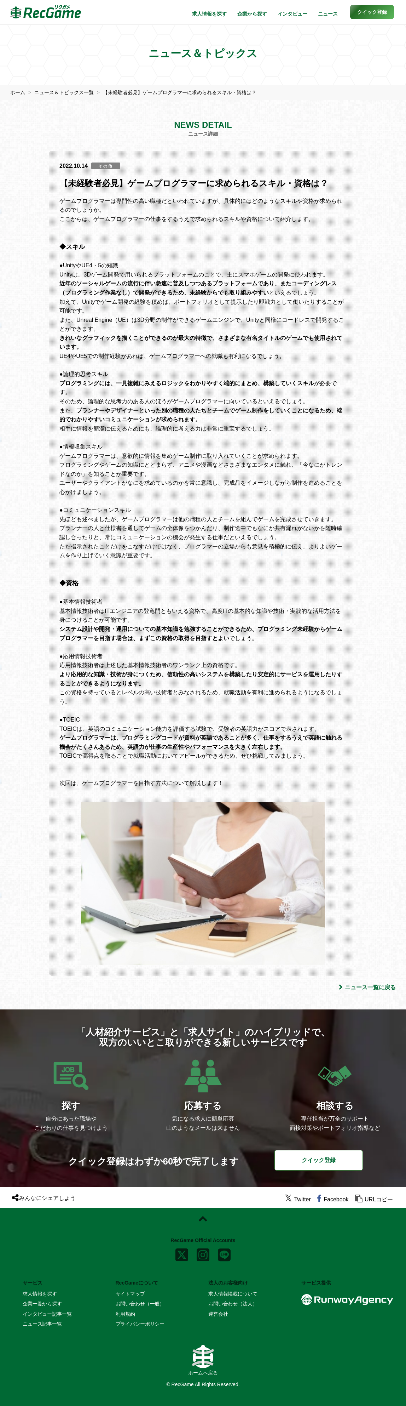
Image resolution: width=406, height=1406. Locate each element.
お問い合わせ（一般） (140, 1304)
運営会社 (218, 1314)
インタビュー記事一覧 (47, 1314)
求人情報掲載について (232, 1294)
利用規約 (125, 1314)
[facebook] (332, 1199)
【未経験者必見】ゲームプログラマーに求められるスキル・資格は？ (179, 92)
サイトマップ (130, 1294)
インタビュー (292, 14)
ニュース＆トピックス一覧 (64, 92)
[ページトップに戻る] (203, 1218)
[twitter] (298, 1199)
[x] (181, 1253)
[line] (224, 1253)
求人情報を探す (209, 14)
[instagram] (203, 1253)
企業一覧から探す (42, 1304)
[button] (372, 12)
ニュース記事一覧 (42, 1324)
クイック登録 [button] (319, 1160)
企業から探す (252, 14)
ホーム (17, 92)
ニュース (328, 14)
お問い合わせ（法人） (232, 1304)
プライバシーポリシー (140, 1324)
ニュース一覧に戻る (367, 987)
